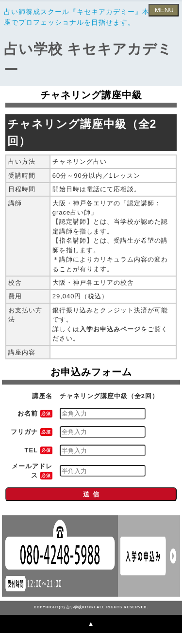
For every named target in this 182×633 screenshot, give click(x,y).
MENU (163, 10)
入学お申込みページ (110, 329)
